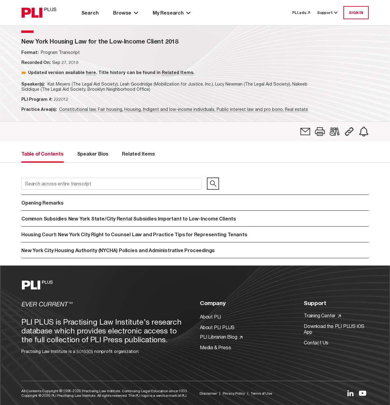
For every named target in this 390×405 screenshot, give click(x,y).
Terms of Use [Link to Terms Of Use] (261, 393)
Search (90, 13)
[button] (320, 131)
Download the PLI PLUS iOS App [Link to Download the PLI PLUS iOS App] (334, 329)
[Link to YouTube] (362, 393)
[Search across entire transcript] (111, 184)
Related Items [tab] (138, 154)
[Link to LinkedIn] (350, 393)
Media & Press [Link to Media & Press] (215, 347)
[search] (213, 184)
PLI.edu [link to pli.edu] (301, 12)
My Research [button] (171, 13)
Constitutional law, (78, 109)
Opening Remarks (42, 203)
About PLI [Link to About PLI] (210, 316)
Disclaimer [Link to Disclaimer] (208, 393)
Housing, (133, 109)
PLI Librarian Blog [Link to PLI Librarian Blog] (221, 337)
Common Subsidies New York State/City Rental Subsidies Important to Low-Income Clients (128, 218)
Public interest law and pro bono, (250, 109)
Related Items (177, 72)
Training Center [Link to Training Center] (322, 315)
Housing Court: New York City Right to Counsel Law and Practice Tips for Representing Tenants (134, 234)
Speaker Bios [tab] (93, 154)
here (91, 72)
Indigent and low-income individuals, (179, 109)
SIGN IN (356, 12)
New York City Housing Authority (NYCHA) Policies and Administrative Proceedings (118, 250)
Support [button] (328, 12)
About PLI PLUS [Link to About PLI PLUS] (217, 327)
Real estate (296, 109)
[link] (305, 131)
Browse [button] (125, 13)
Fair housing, (110, 109)
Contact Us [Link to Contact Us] (316, 342)
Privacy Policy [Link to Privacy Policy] (234, 393)
